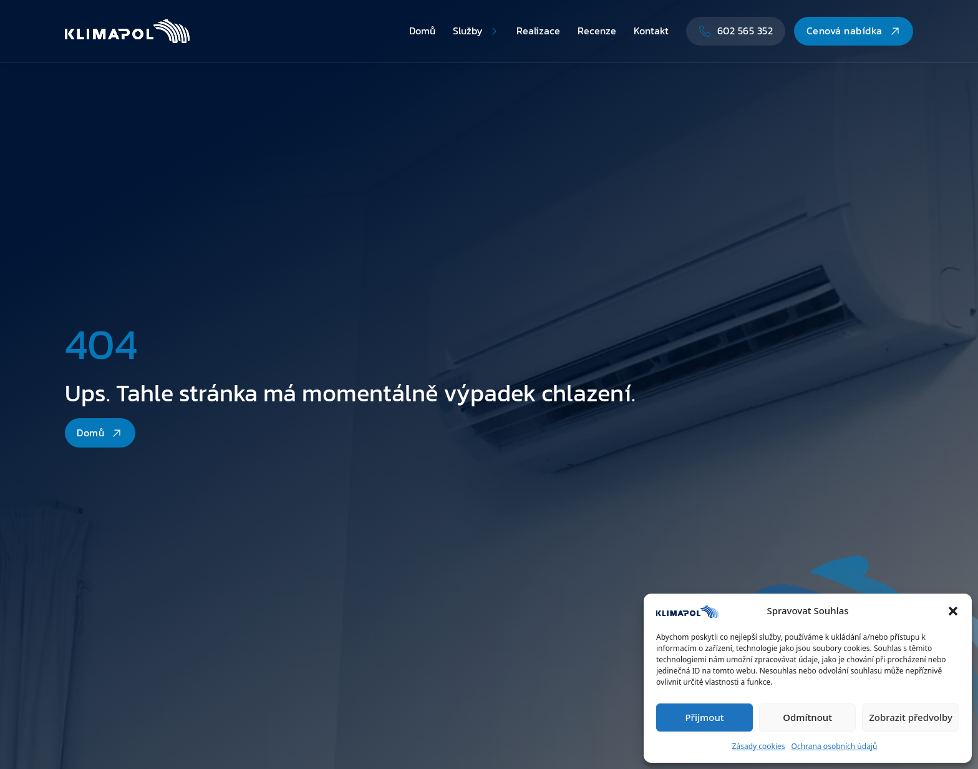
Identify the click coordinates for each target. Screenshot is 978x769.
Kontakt (651, 30)
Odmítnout (807, 717)
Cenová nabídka (853, 30)
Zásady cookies (758, 746)
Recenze (597, 30)
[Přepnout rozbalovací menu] (494, 31)
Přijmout (704, 717)
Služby (468, 30)
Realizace (538, 30)
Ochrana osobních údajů (835, 746)
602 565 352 (736, 30)
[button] (953, 611)
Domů (422, 30)
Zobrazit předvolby (910, 717)
